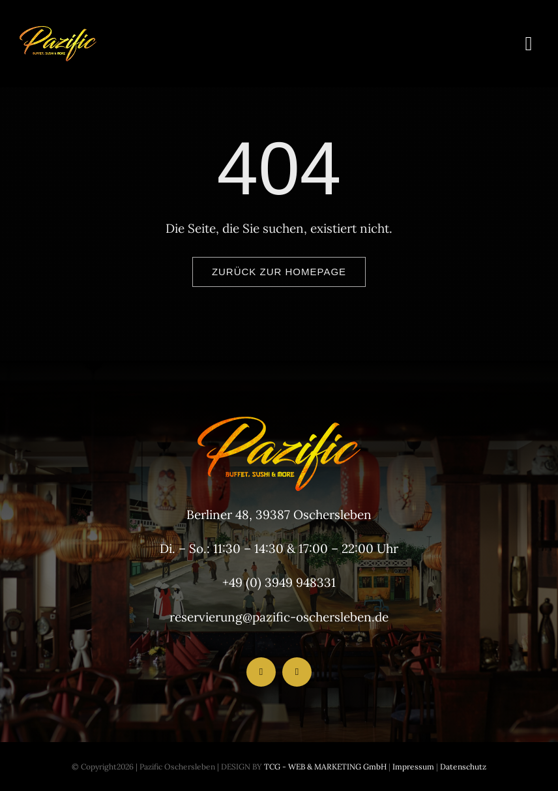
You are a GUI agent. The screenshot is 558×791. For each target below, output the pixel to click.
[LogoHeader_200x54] (58, 32)
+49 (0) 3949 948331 (279, 582)
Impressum (412, 766)
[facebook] (261, 672)
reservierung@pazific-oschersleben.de (279, 617)
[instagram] (297, 672)
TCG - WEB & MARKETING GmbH (324, 766)
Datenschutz (463, 766)
